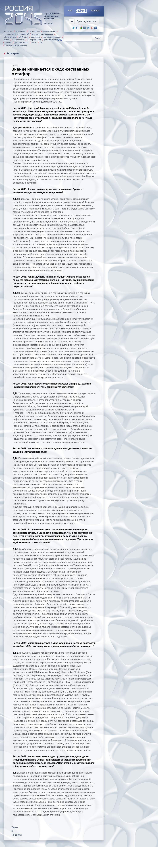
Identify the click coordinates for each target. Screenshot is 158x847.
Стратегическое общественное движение (51, 16)
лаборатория (18, 39)
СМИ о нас (23, 37)
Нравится (17, 834)
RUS (46, 23)
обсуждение (10, 36)
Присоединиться (86, 21)
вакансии (35, 37)
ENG (51, 23)
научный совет (49, 31)
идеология (20, 31)
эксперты (8, 31)
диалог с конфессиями (42, 34)
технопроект (34, 31)
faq (41, 42)
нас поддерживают (52, 37)
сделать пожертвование (16, 45)
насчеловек (84, 10)
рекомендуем (53, 39)
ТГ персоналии (34, 39)
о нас (33, 42)
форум (8, 42)
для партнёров (21, 42)
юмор (6, 39)
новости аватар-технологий (16, 34)
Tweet (15, 827)
